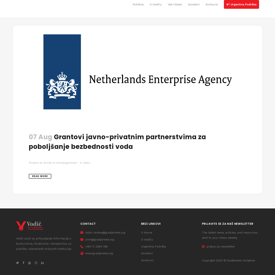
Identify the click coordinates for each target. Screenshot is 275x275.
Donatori (147, 253)
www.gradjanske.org (96, 253)
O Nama (146, 232)
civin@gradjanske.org (97, 239)
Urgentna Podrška (153, 246)
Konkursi (147, 260)
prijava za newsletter (218, 246)
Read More (40, 176)
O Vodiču (147, 239)
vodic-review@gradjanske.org (102, 232)
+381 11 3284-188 (94, 246)
